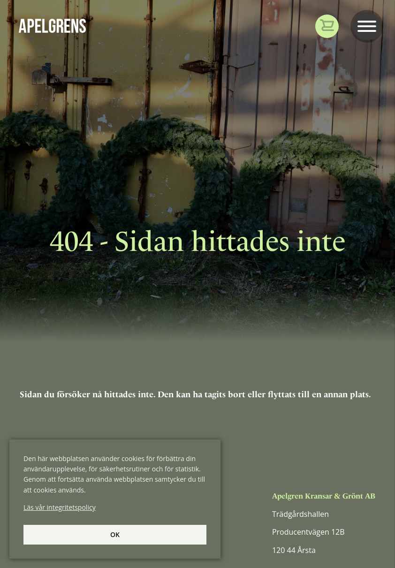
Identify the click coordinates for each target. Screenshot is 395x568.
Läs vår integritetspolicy (59, 507)
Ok (115, 534)
